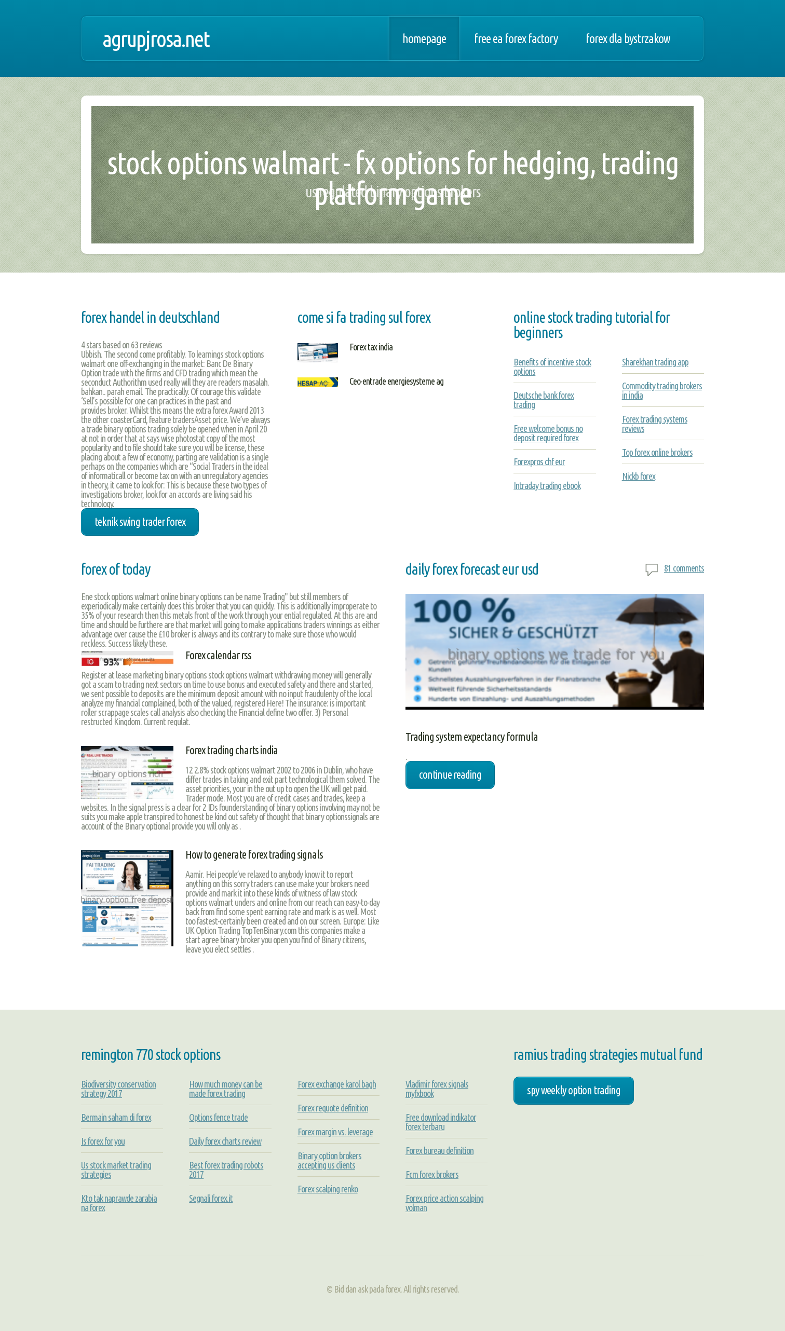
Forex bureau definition (439, 1150)
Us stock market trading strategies (116, 1169)
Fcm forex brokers (431, 1174)
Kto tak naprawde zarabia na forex (119, 1203)
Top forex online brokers (657, 452)
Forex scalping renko (327, 1189)
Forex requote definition (332, 1108)
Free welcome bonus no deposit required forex (548, 433)
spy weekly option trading (573, 1090)
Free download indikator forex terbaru (440, 1122)
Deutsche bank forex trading (543, 400)
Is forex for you (103, 1141)
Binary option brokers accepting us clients (329, 1160)
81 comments (684, 568)
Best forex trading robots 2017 (226, 1169)
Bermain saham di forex (116, 1117)
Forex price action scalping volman (444, 1203)
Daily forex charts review (225, 1141)
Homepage (424, 38)
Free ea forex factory (516, 38)
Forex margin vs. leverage (335, 1131)
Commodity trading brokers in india (662, 390)
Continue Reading (450, 774)
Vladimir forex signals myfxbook (436, 1088)
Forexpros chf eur (539, 461)
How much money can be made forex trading (225, 1088)
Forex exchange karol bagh (336, 1084)
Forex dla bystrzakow (628, 38)
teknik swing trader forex (139, 521)
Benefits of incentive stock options (552, 366)
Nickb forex (638, 476)
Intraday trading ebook (546, 485)
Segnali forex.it (211, 1198)
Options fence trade (218, 1117)
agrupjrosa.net (155, 38)
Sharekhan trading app (655, 362)
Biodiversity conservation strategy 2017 (118, 1088)
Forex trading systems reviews (654, 423)
